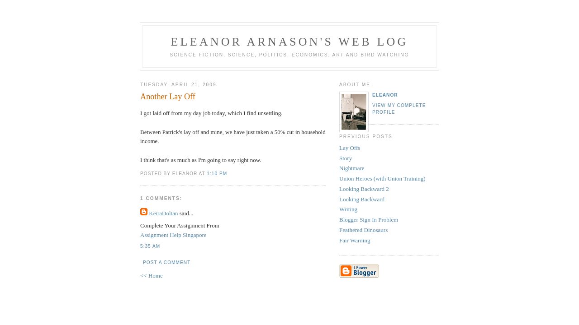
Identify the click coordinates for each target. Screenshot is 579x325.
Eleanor (385, 95)
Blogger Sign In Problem (368, 219)
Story (345, 158)
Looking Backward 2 (364, 189)
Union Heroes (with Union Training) (382, 178)
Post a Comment (166, 262)
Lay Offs (349, 147)
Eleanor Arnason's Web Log (289, 41)
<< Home (151, 275)
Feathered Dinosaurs (363, 230)
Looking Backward (361, 199)
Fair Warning (354, 240)
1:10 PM (217, 173)
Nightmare (352, 168)
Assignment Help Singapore (173, 235)
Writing (348, 209)
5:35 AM (150, 246)
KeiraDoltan (163, 213)
